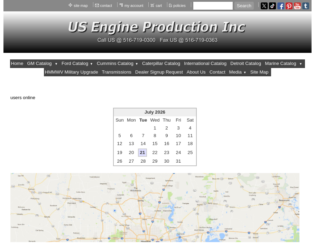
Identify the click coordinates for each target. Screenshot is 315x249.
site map (80, 5)
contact (106, 5)
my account (133, 5)
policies (179, 5)
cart (159, 5)
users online (22, 97)
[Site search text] (213, 5)
